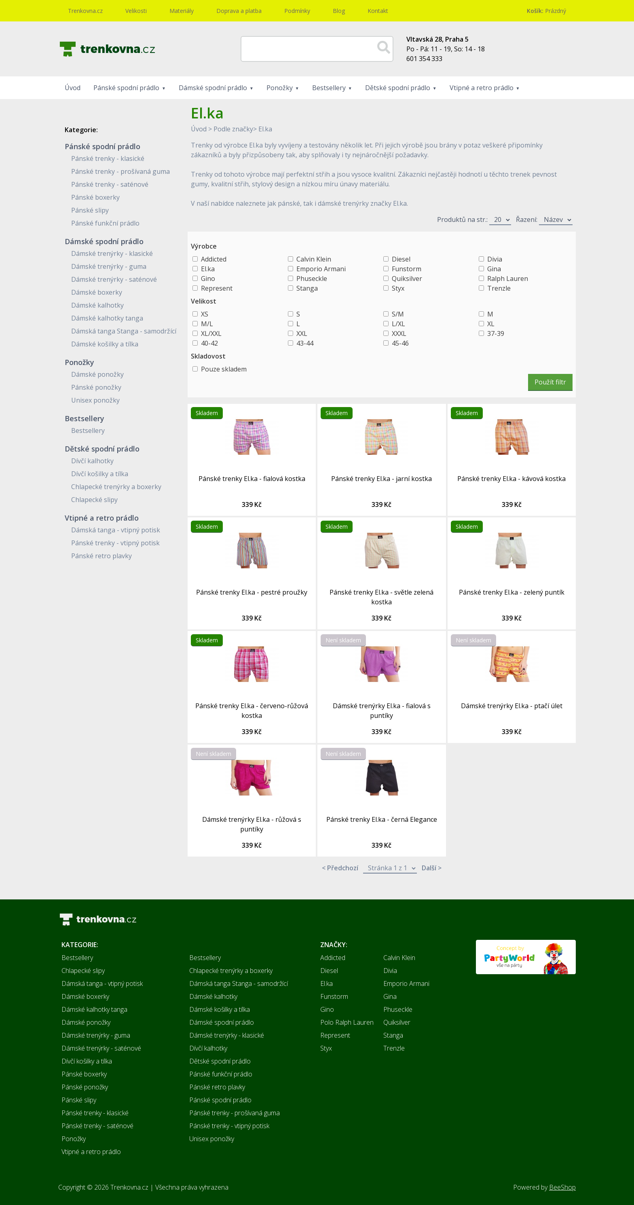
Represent (216, 288)
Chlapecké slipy (94, 499)
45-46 (400, 343)
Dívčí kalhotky (92, 460)
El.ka (265, 129)
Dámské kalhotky (97, 305)
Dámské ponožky (97, 374)
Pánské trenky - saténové (109, 184)
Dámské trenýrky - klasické (112, 253)
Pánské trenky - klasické (107, 158)
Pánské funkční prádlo (105, 223)
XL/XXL (211, 333)
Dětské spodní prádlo (397, 87)
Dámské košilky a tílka (104, 344)
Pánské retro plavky (101, 555)
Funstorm (406, 268)
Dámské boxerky (96, 292)
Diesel (401, 259)
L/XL (398, 323)
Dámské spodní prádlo (213, 87)
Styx (398, 288)
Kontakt (378, 11)
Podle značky (233, 129)
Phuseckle (311, 278)
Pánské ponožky (96, 387)
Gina (494, 268)
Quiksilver (407, 278)
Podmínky (297, 11)
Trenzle (499, 288)
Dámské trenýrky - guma (108, 266)
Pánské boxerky (95, 197)
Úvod (72, 87)
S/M (398, 314)
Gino (208, 278)
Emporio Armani (321, 268)
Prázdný (546, 11)
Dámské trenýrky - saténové (114, 279)
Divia (494, 259)
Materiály (181, 11)
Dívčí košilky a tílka (99, 473)
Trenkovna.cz (85, 11)
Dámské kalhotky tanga (107, 318)
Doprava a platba (239, 11)
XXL (301, 333)
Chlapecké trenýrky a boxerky (116, 486)
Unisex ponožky (95, 400)
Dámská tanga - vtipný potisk (115, 529)
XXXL (399, 333)
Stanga (307, 288)
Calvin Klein (313, 259)
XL (491, 323)
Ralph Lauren (507, 278)
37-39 (495, 333)
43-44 (304, 343)
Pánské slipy (90, 210)
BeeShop (562, 1187)
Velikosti (136, 11)
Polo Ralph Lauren (347, 1022)
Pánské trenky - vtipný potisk (115, 542)
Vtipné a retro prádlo (482, 87)
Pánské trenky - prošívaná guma (120, 171)
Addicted (213, 259)
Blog (339, 11)
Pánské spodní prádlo (126, 87)
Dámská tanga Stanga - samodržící (123, 331)
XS (204, 314)
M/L (207, 323)
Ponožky (279, 87)
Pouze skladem (224, 369)
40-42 (209, 343)
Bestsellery (329, 87)
